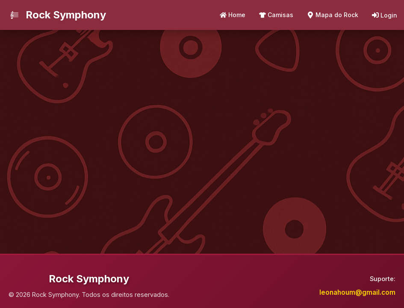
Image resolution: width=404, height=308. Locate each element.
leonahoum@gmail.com (357, 292)
